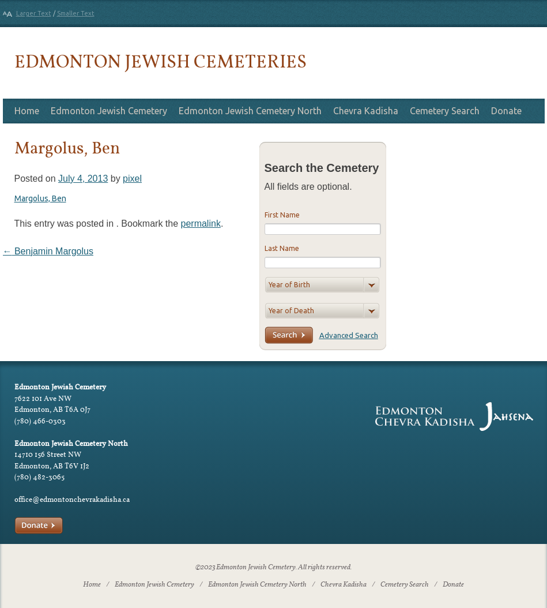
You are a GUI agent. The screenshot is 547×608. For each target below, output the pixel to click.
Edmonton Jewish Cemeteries (160, 61)
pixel (132, 178)
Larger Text (33, 13)
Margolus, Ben (40, 198)
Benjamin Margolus (48, 251)
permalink (201, 223)
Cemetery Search (445, 111)
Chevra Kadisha (365, 111)
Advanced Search (348, 335)
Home (26, 111)
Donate (506, 111)
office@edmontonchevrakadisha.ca (72, 499)
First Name (282, 215)
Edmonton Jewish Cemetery (109, 111)
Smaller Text (76, 13)
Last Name (282, 248)
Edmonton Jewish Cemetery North (250, 111)
